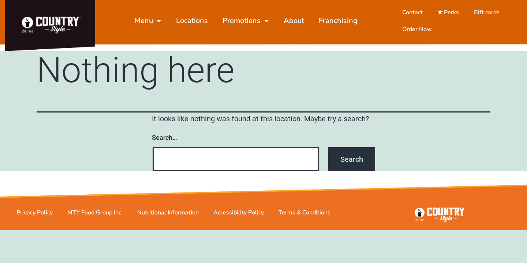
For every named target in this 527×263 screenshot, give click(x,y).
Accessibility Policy (238, 218)
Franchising (338, 21)
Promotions (246, 21)
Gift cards (487, 12)
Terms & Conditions (304, 218)
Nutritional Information (168, 218)
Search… (164, 143)
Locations (192, 21)
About (294, 21)
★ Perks (448, 12)
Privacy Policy (34, 218)
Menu (147, 21)
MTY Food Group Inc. (95, 218)
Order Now (417, 29)
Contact (412, 12)
